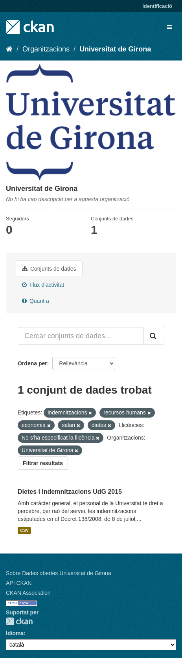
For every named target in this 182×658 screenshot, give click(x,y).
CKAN (19, 621)
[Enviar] (153, 336)
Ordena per (32, 363)
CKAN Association (28, 593)
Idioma (15, 633)
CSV (24, 530)
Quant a (35, 301)
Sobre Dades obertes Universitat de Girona (58, 573)
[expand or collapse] (169, 27)
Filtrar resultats (43, 463)
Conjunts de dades (49, 269)
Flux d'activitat (43, 285)
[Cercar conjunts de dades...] (80, 336)
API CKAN (18, 583)
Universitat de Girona (115, 49)
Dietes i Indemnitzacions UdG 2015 (70, 491)
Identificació (157, 6)
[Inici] (9, 49)
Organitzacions (46, 49)
